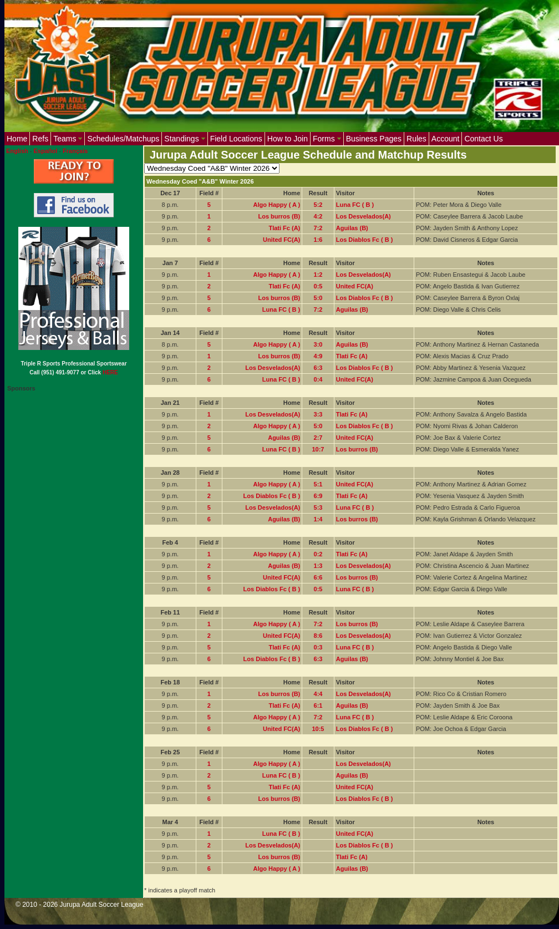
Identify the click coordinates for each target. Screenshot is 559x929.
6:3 (318, 367)
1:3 (318, 565)
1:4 (318, 519)
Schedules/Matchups (123, 138)
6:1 (318, 705)
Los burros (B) (279, 216)
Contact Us (483, 138)
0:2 (318, 554)
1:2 (318, 274)
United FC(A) (281, 239)
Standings (184, 138)
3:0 (318, 344)
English (17, 151)
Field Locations (236, 138)
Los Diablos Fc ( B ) (364, 239)
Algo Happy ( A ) (277, 204)
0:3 (318, 647)
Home (17, 138)
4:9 (318, 356)
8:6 (318, 635)
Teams (67, 138)
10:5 (318, 728)
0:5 (318, 286)
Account (445, 138)
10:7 (318, 449)
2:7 (318, 437)
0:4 (318, 379)
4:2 (318, 216)
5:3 (318, 507)
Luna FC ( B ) (355, 204)
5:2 (318, 204)
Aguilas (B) (352, 228)
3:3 (318, 414)
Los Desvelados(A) (363, 216)
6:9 (318, 496)
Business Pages (374, 138)
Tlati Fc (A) (284, 228)
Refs (40, 138)
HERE (110, 372)
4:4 (318, 694)
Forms (327, 138)
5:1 (318, 484)
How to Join (287, 138)
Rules (416, 138)
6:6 (318, 577)
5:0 (318, 298)
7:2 (318, 228)
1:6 (318, 239)
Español (46, 151)
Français (75, 151)
